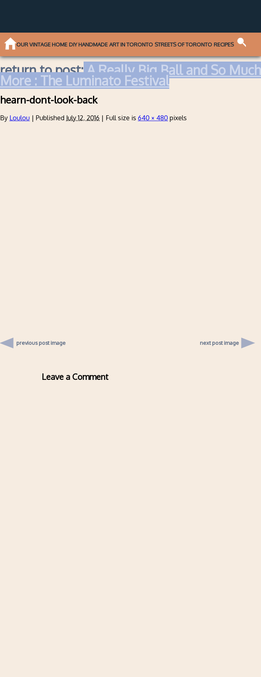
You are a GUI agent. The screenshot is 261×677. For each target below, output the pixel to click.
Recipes (224, 44)
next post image (219, 342)
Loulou (19, 118)
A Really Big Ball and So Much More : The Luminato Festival (130, 75)
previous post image (41, 340)
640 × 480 (153, 118)
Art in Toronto (131, 44)
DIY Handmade (88, 44)
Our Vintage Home (41, 44)
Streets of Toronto (183, 44)
